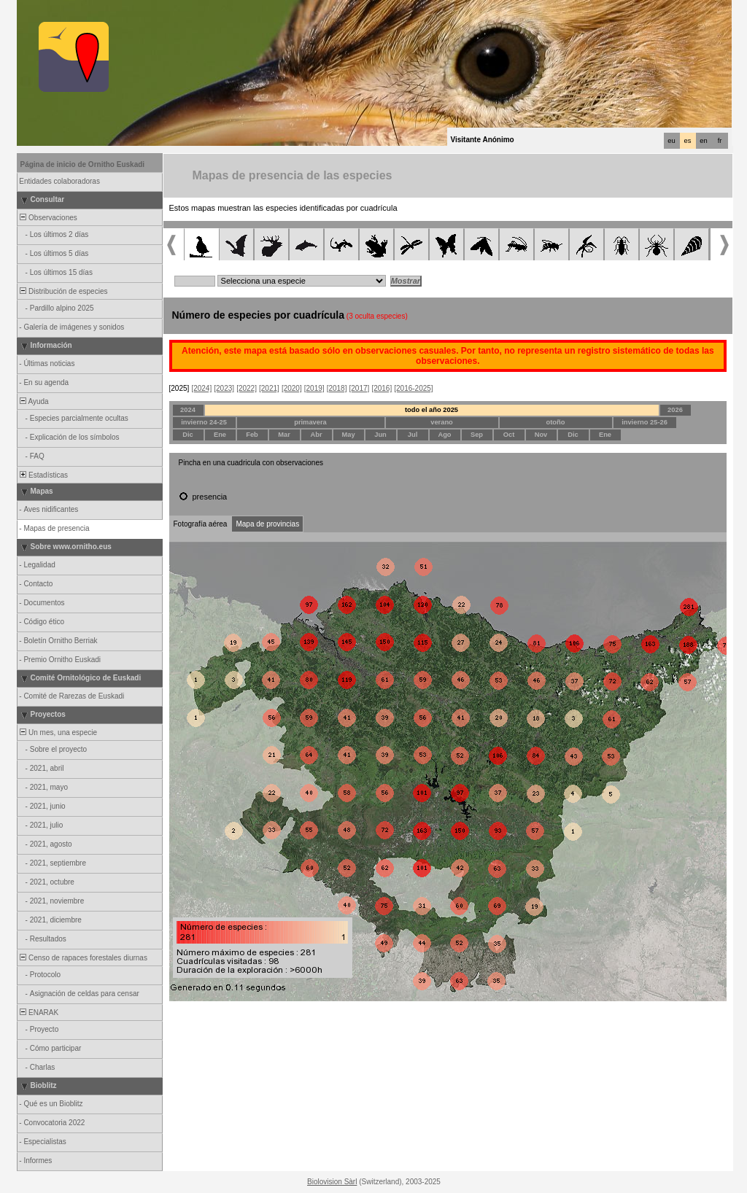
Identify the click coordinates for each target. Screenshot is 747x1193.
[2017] (359, 388)
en (703, 140)
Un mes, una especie (58, 732)
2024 (188, 409)
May (348, 434)
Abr (316, 434)
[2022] (246, 388)
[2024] (201, 388)
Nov (541, 434)
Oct (509, 434)
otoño (555, 422)
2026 (675, 409)
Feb (252, 434)
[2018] (337, 388)
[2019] (314, 388)
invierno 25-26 (644, 422)
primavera (310, 422)
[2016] (381, 388)
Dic (187, 434)
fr (720, 140)
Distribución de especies (63, 291)
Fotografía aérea (201, 524)
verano (441, 422)
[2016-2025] (413, 388)
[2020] (292, 388)
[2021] (269, 388)
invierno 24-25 (204, 422)
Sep (477, 434)
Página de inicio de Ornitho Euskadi (82, 164)
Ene (220, 434)
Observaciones (47, 218)
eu (671, 140)
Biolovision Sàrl (332, 1182)
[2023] (224, 388)
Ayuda (33, 401)
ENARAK (38, 1013)
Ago (444, 434)
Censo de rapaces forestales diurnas (82, 958)
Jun (380, 434)
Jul (412, 434)
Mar (284, 434)
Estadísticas (43, 475)
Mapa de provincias (267, 524)
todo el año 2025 (431, 409)
